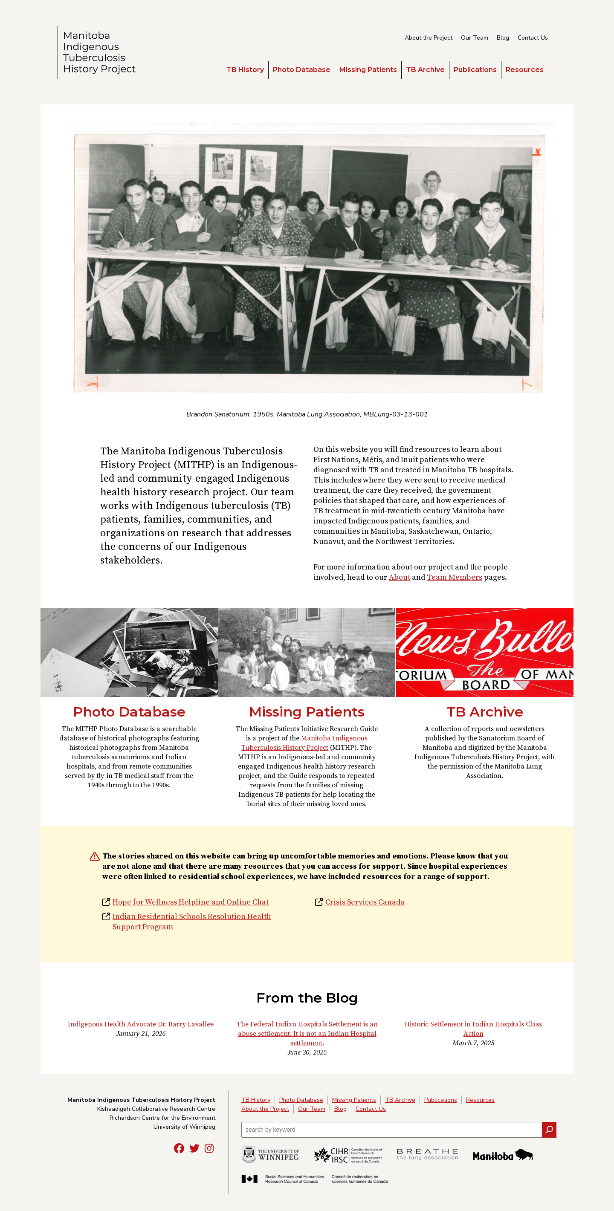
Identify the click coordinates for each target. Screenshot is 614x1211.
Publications (475, 70)
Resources (525, 70)
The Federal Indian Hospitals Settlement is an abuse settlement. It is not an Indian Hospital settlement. (307, 1033)
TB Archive (425, 70)
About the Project (428, 38)
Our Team (474, 38)
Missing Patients (368, 70)
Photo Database (301, 70)
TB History (245, 70)
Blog (503, 38)
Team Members (454, 577)
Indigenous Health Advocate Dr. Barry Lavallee (141, 1024)
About (399, 577)
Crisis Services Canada (365, 902)
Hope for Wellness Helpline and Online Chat (191, 902)
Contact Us (533, 38)
